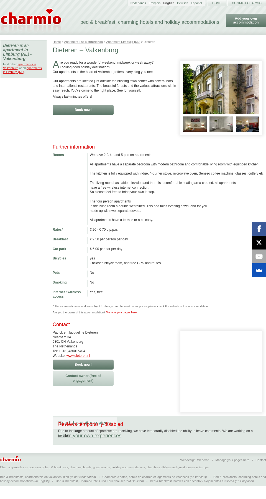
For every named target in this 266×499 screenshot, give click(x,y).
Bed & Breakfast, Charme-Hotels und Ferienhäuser (90, 493)
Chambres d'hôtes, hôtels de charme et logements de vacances (146, 489)
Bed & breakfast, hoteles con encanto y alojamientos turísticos (192, 493)
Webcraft (203, 472)
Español (196, 3)
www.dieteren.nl (78, 356)
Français (154, 3)
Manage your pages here (121, 312)
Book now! (83, 110)
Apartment (83, 41)
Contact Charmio (247, 3)
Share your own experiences (153, 423)
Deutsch (182, 3)
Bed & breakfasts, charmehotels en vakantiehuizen (34, 489)
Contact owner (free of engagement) (83, 378)
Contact (260, 472)
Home (216, 3)
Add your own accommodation (246, 20)
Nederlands (138, 3)
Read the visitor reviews (84, 423)
